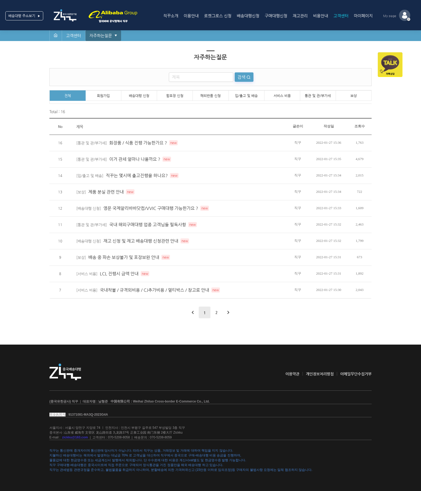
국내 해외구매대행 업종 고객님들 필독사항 (147, 224)
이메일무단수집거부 (356, 374)
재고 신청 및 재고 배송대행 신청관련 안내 (140, 240)
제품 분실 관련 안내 (106, 191)
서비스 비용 (282, 96)
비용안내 (320, 15)
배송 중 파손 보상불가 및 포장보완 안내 (123, 257)
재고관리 (300, 15)
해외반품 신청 (210, 96)
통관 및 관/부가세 (318, 96)
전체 (67, 96)
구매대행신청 (276, 15)
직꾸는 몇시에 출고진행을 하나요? (137, 175)
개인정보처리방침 (320, 374)
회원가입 (103, 96)
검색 (241, 77)
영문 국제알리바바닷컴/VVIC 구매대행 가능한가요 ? (150, 208)
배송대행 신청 (139, 96)
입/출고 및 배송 (246, 96)
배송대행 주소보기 (24, 16)
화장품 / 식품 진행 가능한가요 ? (138, 142)
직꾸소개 (170, 15)
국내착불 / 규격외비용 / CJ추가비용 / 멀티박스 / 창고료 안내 (154, 290)
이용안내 (191, 15)
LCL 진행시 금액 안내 (119, 273)
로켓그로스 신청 (217, 15)
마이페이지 (363, 15)
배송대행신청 (248, 15)
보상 (353, 96)
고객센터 (341, 15)
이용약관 (292, 374)
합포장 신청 (174, 96)
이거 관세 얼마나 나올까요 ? (134, 159)
